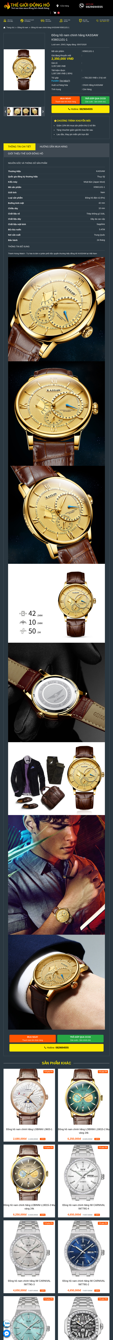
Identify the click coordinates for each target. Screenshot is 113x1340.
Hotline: (80, 109)
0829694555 (94, 6)
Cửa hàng (62, 6)
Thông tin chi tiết (19, 146)
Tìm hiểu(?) (64, 81)
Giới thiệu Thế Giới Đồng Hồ (25, 153)
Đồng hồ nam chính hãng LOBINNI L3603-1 (29, 1129)
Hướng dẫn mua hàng (54, 146)
